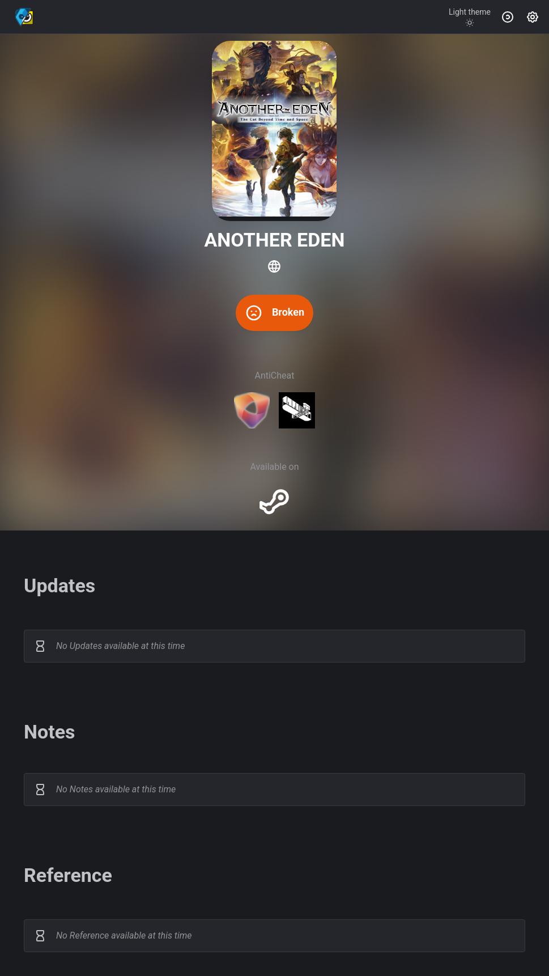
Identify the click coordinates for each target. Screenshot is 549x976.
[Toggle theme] (470, 17)
